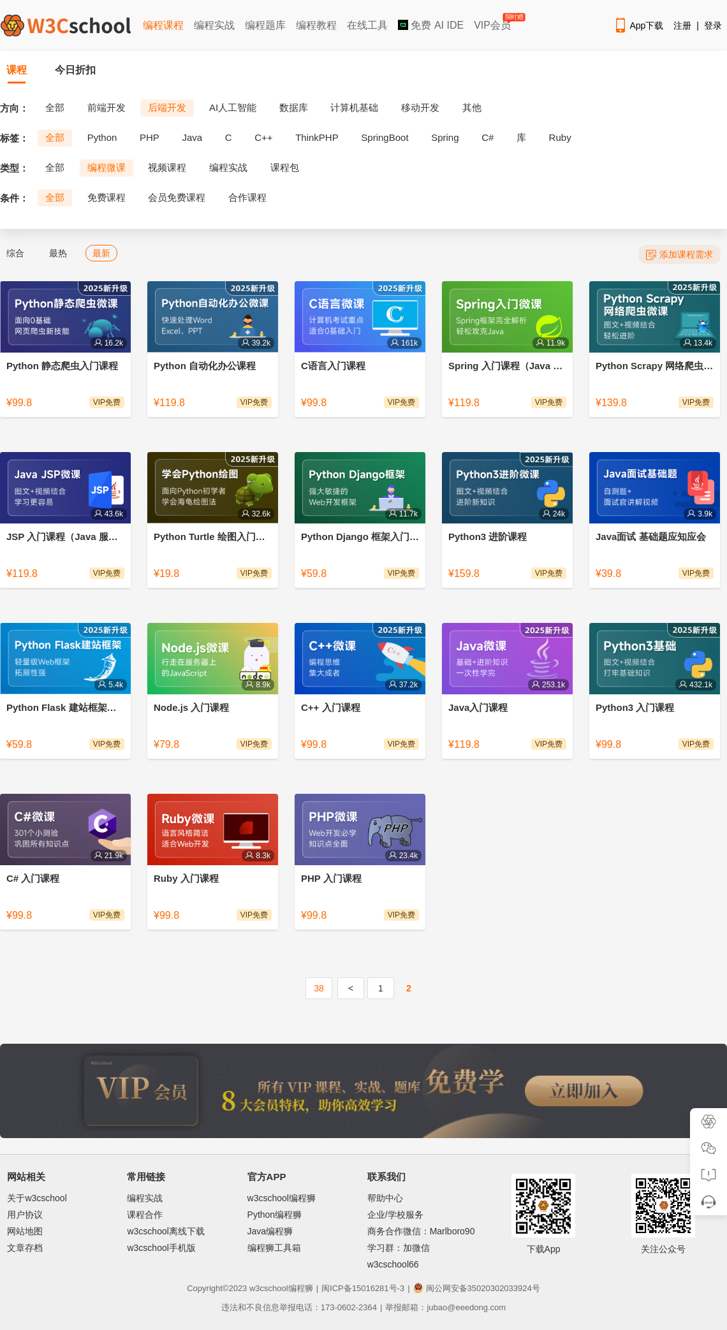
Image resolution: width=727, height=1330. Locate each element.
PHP (149, 137)
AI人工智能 (232, 107)
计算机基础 (354, 107)
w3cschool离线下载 (165, 1231)
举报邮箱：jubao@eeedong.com (445, 1307)
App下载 (638, 25)
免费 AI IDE (431, 25)
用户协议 (25, 1214)
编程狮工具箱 (274, 1248)
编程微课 (106, 167)
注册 (682, 25)
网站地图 (25, 1231)
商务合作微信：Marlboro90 (421, 1231)
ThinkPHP (317, 137)
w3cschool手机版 (161, 1248)
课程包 (284, 167)
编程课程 (163, 25)
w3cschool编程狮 (281, 1198)
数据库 (293, 107)
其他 (471, 107)
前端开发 (106, 107)
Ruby (560, 137)
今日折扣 (75, 69)
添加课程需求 (679, 254)
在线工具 (367, 25)
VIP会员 (493, 23)
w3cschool (268, 1288)
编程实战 (214, 25)
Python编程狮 (274, 1214)
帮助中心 (385, 1198)
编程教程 (316, 25)
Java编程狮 (270, 1231)
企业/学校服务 (395, 1214)
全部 (54, 107)
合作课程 (247, 197)
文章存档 (25, 1248)
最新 (101, 253)
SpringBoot (384, 137)
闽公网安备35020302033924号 (476, 1288)
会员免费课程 (176, 197)
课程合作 (145, 1214)
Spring (445, 137)
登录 (713, 25)
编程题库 (265, 25)
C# (487, 137)
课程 (16, 69)
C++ (263, 137)
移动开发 (420, 107)
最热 (58, 253)
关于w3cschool (36, 1198)
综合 (15, 253)
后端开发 (167, 107)
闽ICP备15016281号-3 (362, 1288)
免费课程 (106, 197)
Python (102, 137)
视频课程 (167, 167)
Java (192, 137)
